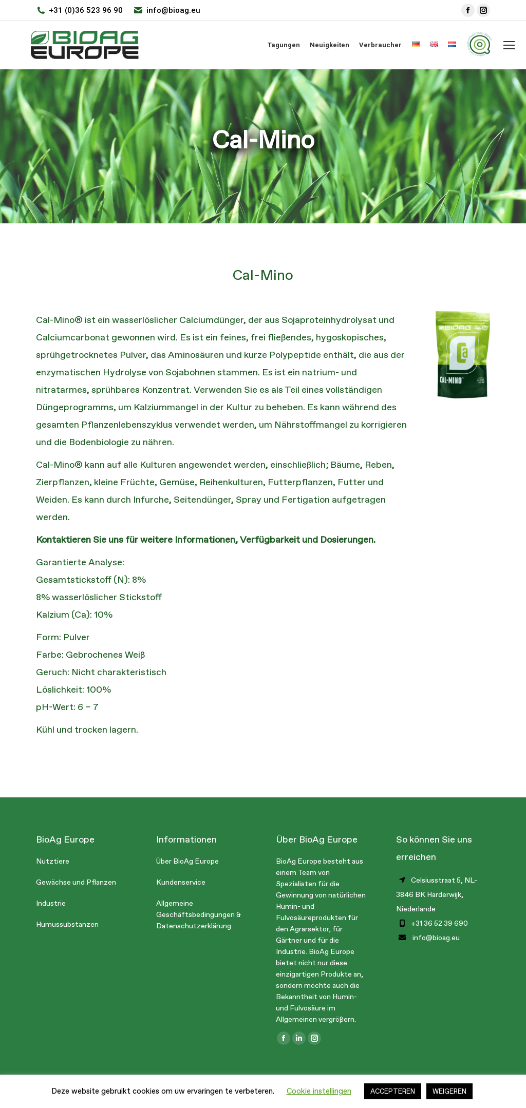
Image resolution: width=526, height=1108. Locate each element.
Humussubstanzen (67, 924)
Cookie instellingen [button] (319, 1091)
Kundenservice (180, 882)
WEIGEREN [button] (449, 1091)
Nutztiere (52, 861)
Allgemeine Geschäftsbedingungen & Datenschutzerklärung (198, 914)
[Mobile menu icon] (509, 45)
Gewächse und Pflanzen (76, 882)
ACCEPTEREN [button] (392, 1091)
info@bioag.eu (173, 10)
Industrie (51, 903)
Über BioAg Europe (187, 861)
